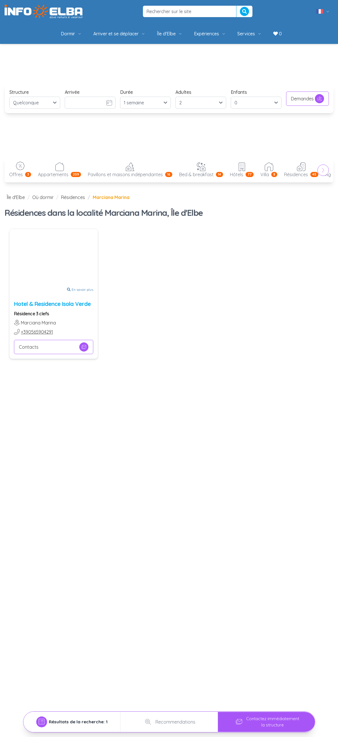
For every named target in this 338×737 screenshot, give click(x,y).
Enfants (239, 92)
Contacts (53, 347)
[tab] (72, 720)
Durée (126, 92)
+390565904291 (37, 332)
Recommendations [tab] (169, 720)
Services (249, 33)
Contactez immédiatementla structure (266, 720)
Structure (19, 92)
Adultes (183, 92)
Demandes (307, 98)
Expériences (210, 33)
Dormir (71, 33)
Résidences (73, 197)
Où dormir (43, 197)
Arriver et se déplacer (119, 33)
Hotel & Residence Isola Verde (52, 303)
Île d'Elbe (170, 33)
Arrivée (72, 92)
